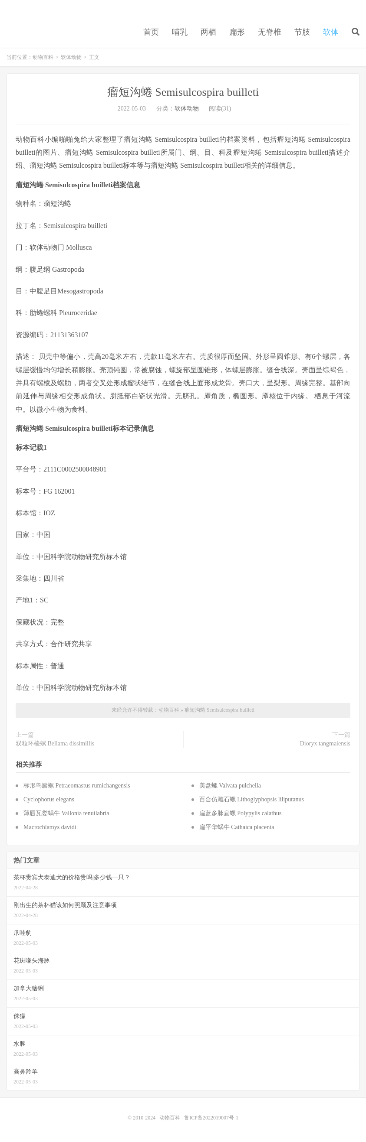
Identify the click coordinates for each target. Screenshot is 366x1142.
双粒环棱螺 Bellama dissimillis (55, 743)
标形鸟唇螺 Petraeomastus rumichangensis (76, 785)
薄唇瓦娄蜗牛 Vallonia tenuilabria (66, 813)
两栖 (208, 32)
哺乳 (180, 32)
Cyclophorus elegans (48, 799)
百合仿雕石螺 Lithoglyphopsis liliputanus (251, 799)
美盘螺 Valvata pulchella (230, 785)
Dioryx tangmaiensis (325, 743)
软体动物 (71, 57)
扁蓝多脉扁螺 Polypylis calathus (240, 813)
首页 (151, 32)
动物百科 (43, 57)
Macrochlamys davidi (49, 827)
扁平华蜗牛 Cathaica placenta (236, 827)
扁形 (237, 32)
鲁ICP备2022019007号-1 (211, 1118)
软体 (331, 32)
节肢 (302, 32)
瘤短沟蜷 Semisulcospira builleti (183, 92)
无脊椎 (269, 32)
